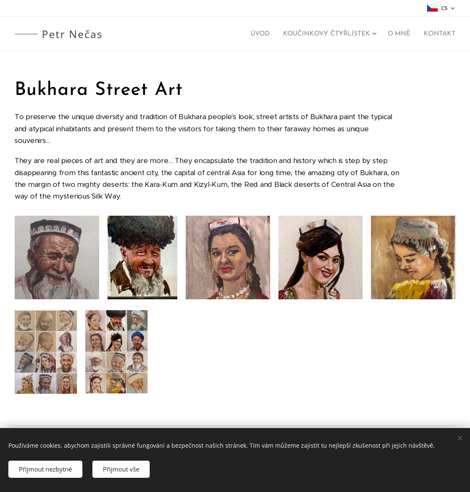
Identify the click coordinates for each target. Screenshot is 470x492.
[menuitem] (266, 33)
